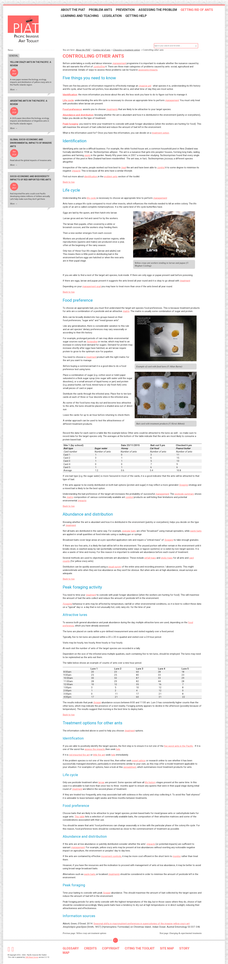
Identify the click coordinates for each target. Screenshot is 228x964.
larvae (101, 777)
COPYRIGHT (110, 943)
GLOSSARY (71, 943)
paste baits (196, 525)
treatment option (160, 127)
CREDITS (90, 943)
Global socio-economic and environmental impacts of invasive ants (31, 137)
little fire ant (99, 749)
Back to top (69, 176)
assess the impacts (95, 743)
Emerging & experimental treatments (185, 928)
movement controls (111, 851)
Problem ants (104, 11)
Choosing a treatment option (126, 44)
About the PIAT (77, 11)
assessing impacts (148, 64)
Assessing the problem (161, 11)
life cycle (91, 192)
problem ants (110, 171)
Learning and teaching (84, 17)
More (12, 84)
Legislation (116, 17)
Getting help (140, 17)
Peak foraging (70, 118)
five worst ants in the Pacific (178, 740)
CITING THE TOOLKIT (140, 943)
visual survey (114, 561)
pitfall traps (150, 552)
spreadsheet (129, 761)
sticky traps (167, 552)
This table (80, 811)
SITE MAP (167, 943)
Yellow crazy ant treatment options (91, 928)
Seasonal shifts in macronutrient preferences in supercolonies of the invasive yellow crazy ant (141, 918)
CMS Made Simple (31, 952)
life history (150, 777)
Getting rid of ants (201, 11)
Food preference (72, 104)
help (118, 743)
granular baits (129, 525)
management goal (91, 281)
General (13, 50)
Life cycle (68, 95)
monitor (177, 851)
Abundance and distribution (78, 109)
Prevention (129, 11)
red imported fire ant (79, 749)
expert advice (138, 755)
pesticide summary (184, 488)
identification (91, 171)
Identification (70, 89)
